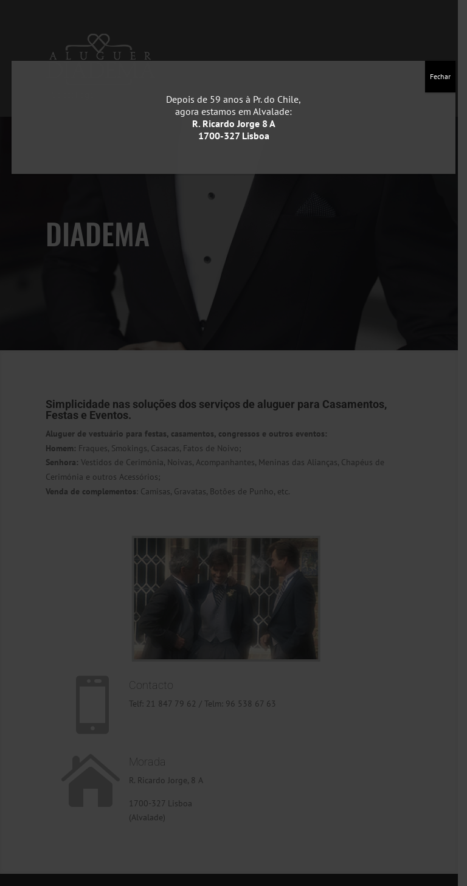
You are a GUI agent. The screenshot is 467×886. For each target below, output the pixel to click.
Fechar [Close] (440, 76)
